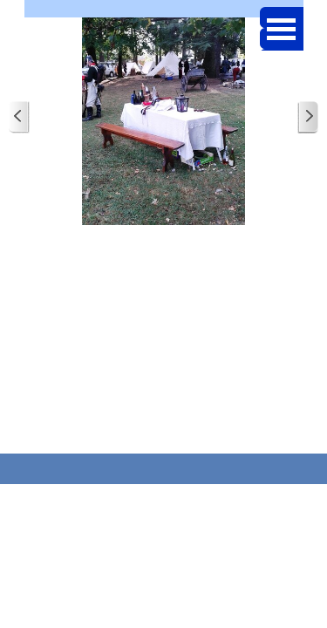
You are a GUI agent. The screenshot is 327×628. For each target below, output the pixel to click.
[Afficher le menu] (281, 29)
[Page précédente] (19, 117)
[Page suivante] (307, 117)
